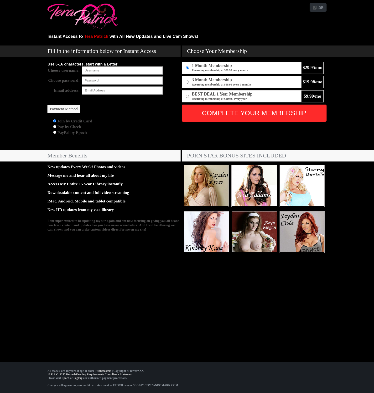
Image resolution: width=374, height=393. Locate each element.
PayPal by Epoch (70, 132)
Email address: (67, 90)
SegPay (77, 378)
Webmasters (103, 371)
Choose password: (64, 80)
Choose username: (64, 70)
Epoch (65, 378)
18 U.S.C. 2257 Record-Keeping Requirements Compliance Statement (89, 374)
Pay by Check (67, 127)
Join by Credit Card (72, 121)
